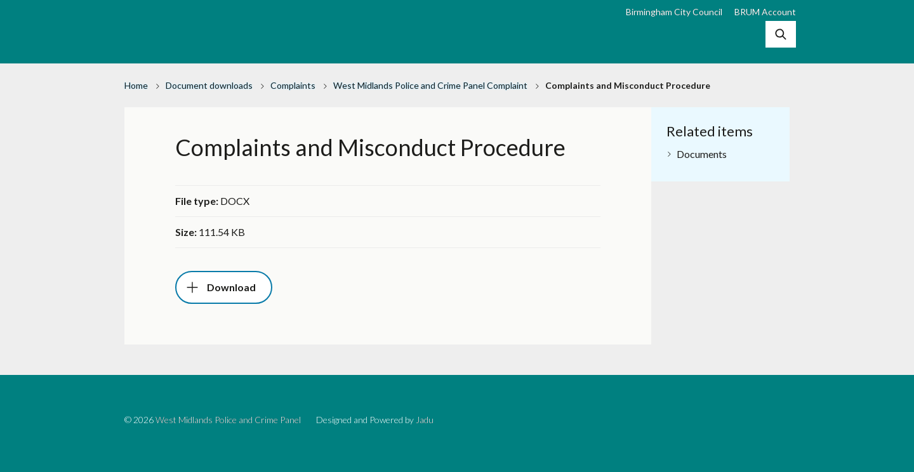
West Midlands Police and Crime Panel (228, 419)
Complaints (292, 85)
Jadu (425, 419)
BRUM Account (765, 11)
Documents (702, 154)
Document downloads (209, 85)
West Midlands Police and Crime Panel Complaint (430, 85)
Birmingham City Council (674, 11)
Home (136, 85)
